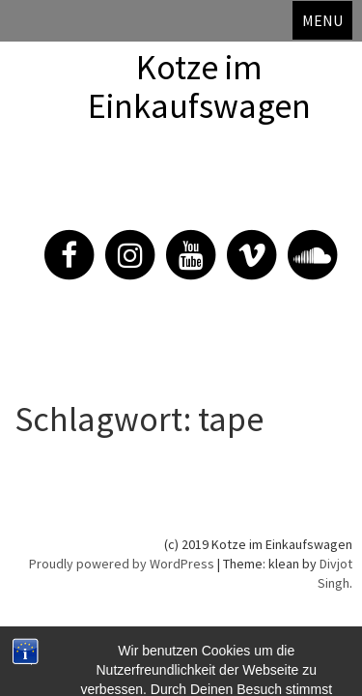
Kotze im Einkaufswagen (199, 86)
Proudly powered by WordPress (121, 563)
